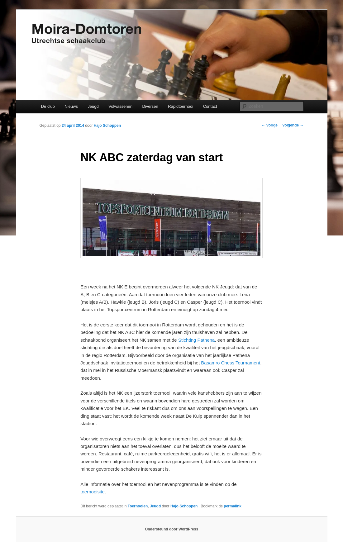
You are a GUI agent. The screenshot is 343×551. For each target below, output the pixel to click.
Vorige (269, 125)
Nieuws (71, 106)
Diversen (150, 106)
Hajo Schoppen (107, 125)
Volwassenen (120, 106)
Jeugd (93, 106)
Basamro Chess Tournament (230, 362)
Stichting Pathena (196, 340)
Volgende (292, 125)
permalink (233, 506)
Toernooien (138, 506)
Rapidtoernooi (180, 106)
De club (48, 106)
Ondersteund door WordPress (171, 529)
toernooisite (92, 491)
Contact (210, 106)
